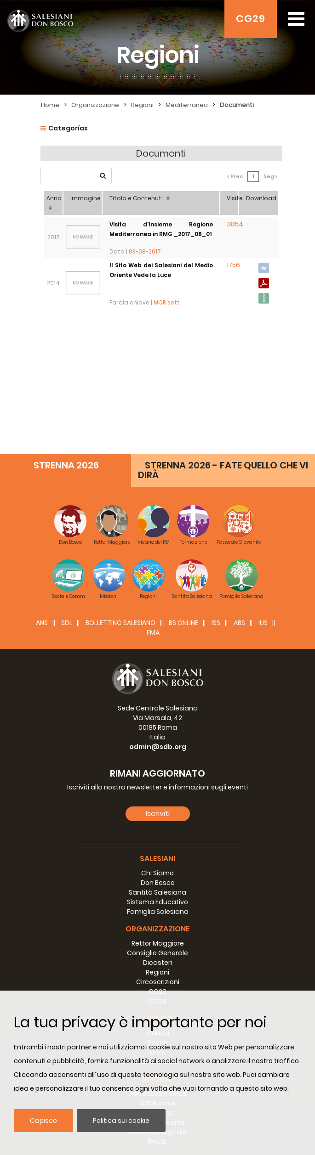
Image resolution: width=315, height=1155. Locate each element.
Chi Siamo (157, 739)
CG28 (157, 857)
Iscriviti (158, 680)
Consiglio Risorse (158, 988)
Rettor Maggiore (158, 809)
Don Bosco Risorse (157, 959)
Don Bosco (158, 749)
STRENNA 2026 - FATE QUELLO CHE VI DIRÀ (223, 336)
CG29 (250, 18)
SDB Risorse (157, 969)
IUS (263, 489)
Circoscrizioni (157, 848)
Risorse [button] (157, 945)
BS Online (183, 489)
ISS (216, 489)
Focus (157, 908)
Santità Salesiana (157, 758)
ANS (42, 489)
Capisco (43, 1120)
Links (157, 918)
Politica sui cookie (121, 1120)
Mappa (157, 899)
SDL (66, 489)
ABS (239, 489)
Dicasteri (157, 829)
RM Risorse (157, 979)
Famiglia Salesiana (158, 778)
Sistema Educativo (157, 768)
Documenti (237, 105)
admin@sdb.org (157, 613)
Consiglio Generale (157, 819)
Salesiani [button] (157, 725)
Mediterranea (187, 105)
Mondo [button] (157, 884)
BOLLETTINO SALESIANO (120, 489)
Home (50, 105)
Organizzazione (95, 105)
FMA (153, 498)
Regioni (142, 105)
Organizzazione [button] (157, 795)
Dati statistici (157, 928)
